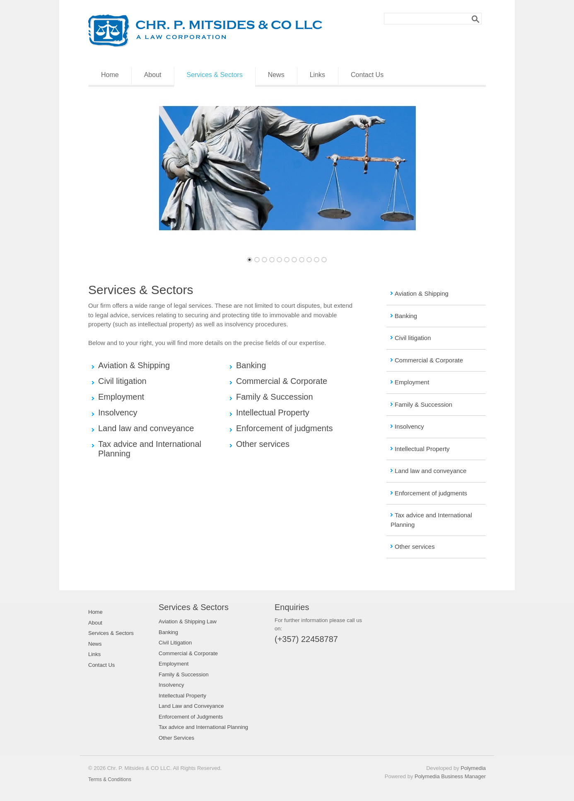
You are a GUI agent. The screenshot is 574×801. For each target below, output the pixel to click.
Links (317, 74)
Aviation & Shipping (422, 293)
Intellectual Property (422, 448)
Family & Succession (423, 404)
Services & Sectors (215, 74)
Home (110, 74)
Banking (406, 315)
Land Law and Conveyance (191, 706)
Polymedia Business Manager (450, 776)
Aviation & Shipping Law (188, 621)
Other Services (176, 738)
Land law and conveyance (430, 470)
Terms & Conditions (109, 779)
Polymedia (473, 768)
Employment (412, 382)
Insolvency (409, 426)
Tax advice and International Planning (203, 727)
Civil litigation (413, 337)
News (276, 74)
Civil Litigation (175, 642)
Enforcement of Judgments (191, 717)
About (153, 74)
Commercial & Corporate (429, 360)
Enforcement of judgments (431, 493)
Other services (415, 546)
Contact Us (367, 74)
